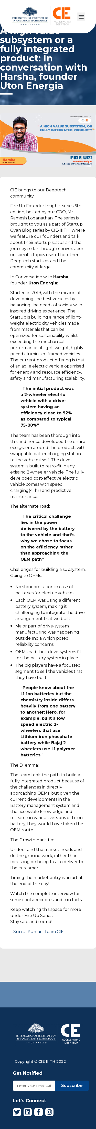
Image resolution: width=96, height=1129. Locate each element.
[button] (81, 16)
